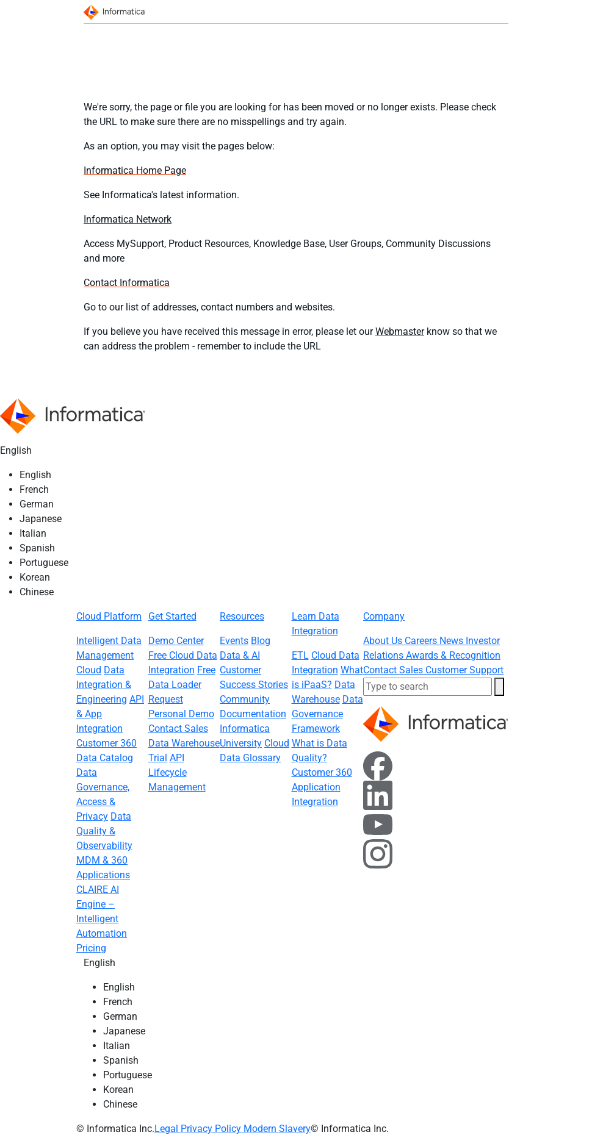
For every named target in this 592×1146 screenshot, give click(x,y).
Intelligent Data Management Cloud (109, 655)
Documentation (253, 714)
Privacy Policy (212, 1128)
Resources (242, 616)
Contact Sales (178, 728)
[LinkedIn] (377, 794)
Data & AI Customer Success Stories (254, 670)
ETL (300, 655)
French (34, 489)
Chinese (37, 592)
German (37, 504)
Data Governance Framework (327, 713)
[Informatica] (117, 11)
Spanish (37, 548)
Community (245, 699)
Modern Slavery (277, 1128)
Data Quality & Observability (104, 831)
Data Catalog (104, 758)
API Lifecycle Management (177, 772)
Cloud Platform (109, 616)
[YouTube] (377, 823)
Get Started (172, 616)
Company (384, 616)
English (35, 475)
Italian (33, 533)
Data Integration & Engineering (103, 684)
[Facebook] (377, 765)
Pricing (91, 948)
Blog (260, 640)
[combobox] (427, 687)
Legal (167, 1128)
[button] (499, 687)
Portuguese (44, 562)
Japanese (41, 519)
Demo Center (176, 640)
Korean (35, 577)
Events (234, 640)
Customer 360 (106, 743)
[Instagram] (377, 853)
